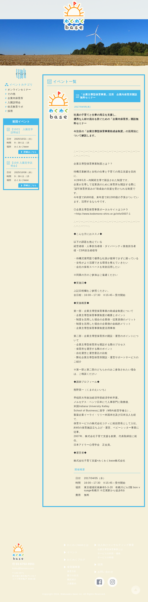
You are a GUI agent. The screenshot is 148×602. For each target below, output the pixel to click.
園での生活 (73, 575)
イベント (21, 73)
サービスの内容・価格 (109, 553)
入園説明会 (14, 102)
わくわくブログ (76, 559)
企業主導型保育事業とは (110, 549)
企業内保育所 (15, 98)
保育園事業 (73, 567)
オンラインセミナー (19, 89)
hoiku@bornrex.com (23, 568)
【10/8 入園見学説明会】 (21, 164)
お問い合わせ (105, 572)
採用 (10, 111)
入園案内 (71, 583)
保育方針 (71, 571)
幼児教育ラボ (15, 106)
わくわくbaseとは (78, 545)
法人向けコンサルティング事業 (116, 545)
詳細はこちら (30, 152)
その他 (11, 94)
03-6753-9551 (25, 563)
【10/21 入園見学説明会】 (22, 131)
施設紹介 (71, 579)
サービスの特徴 (106, 557)
